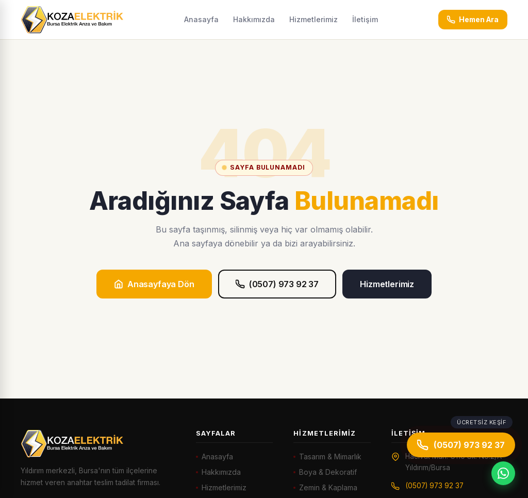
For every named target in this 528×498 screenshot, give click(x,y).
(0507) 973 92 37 (277, 284)
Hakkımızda (254, 19)
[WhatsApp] (503, 473)
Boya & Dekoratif (328, 472)
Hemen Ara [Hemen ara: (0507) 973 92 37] (473, 19)
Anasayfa (201, 19)
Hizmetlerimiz (313, 19)
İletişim (365, 19)
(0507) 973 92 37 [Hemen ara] (461, 445)
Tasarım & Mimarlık (330, 456)
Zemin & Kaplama (328, 487)
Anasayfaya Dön (154, 284)
